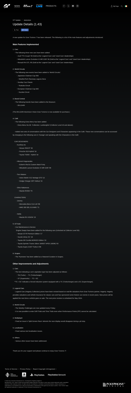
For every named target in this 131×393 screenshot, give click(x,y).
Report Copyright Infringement (46, 369)
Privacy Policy (26, 369)
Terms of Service (11, 369)
